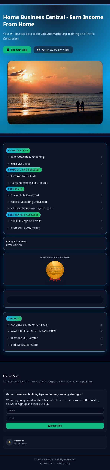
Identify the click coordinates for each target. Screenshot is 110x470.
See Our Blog (17, 49)
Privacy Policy (63, 463)
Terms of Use (46, 463)
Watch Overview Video (53, 49)
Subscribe (55, 425)
